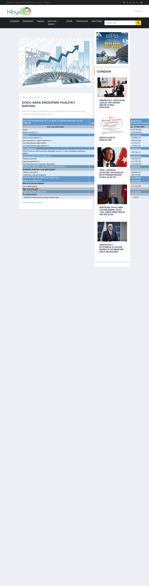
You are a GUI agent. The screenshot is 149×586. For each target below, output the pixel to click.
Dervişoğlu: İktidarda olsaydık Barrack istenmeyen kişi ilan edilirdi (111, 248)
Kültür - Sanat (52, 22)
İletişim (47, 2)
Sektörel (97, 21)
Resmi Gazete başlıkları (107, 138)
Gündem (14, 21)
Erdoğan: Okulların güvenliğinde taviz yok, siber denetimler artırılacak (112, 211)
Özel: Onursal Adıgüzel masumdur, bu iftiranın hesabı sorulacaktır (111, 173)
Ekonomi (28, 21)
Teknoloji (82, 21)
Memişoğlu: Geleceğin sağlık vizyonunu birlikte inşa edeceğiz (112, 104)
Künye (39, 2)
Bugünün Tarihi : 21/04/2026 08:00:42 (21, 2)
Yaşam (40, 21)
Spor (69, 21)
